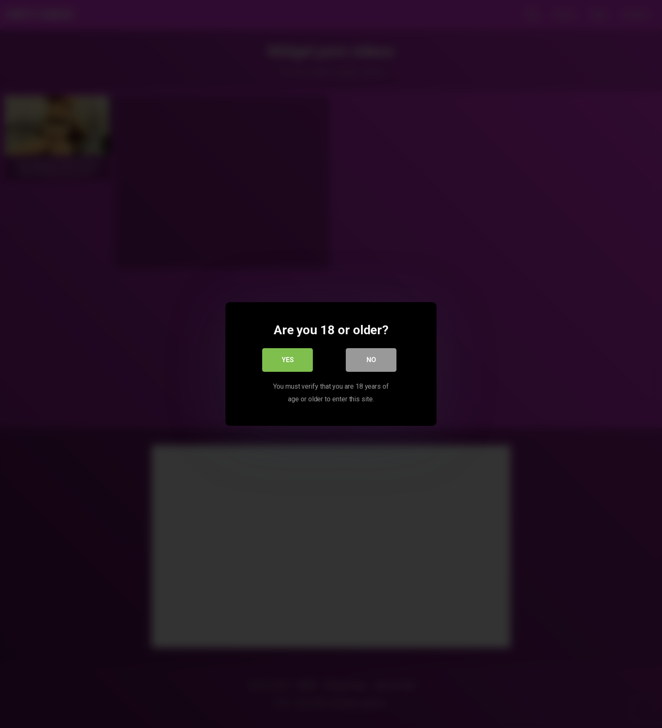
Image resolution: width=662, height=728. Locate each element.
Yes (288, 360)
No (371, 360)
